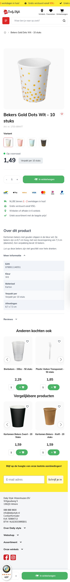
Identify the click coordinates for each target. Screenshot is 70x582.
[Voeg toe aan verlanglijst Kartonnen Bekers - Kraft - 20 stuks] (59, 406)
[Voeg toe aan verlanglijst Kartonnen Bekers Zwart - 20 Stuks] (27, 406)
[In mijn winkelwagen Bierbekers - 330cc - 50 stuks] (22, 387)
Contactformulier (11, 516)
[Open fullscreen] (34, 78)
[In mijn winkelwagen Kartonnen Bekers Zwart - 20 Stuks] (22, 452)
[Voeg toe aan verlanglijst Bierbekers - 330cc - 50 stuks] (27, 341)
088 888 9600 (10, 510)
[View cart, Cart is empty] (62, 11)
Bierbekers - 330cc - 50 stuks (18, 369)
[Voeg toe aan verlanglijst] (62, 114)
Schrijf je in (55, 479)
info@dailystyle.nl (12, 513)
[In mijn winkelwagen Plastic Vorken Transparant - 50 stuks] (54, 387)
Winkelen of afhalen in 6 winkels (24, 211)
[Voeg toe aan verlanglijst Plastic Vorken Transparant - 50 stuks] (59, 341)
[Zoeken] (64, 20)
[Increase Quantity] (17, 179)
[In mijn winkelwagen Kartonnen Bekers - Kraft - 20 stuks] (54, 452)
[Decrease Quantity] (6, 179)
